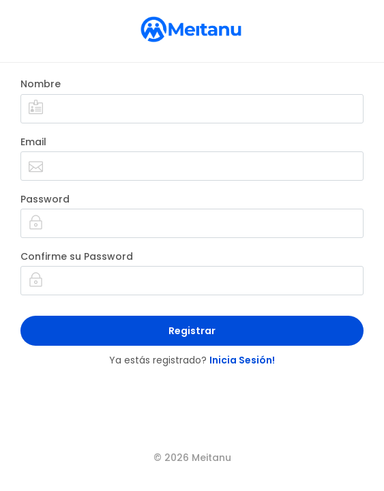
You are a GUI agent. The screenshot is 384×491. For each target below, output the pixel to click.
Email (33, 142)
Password (45, 199)
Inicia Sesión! (242, 360)
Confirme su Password (76, 256)
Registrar (192, 331)
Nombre (40, 84)
